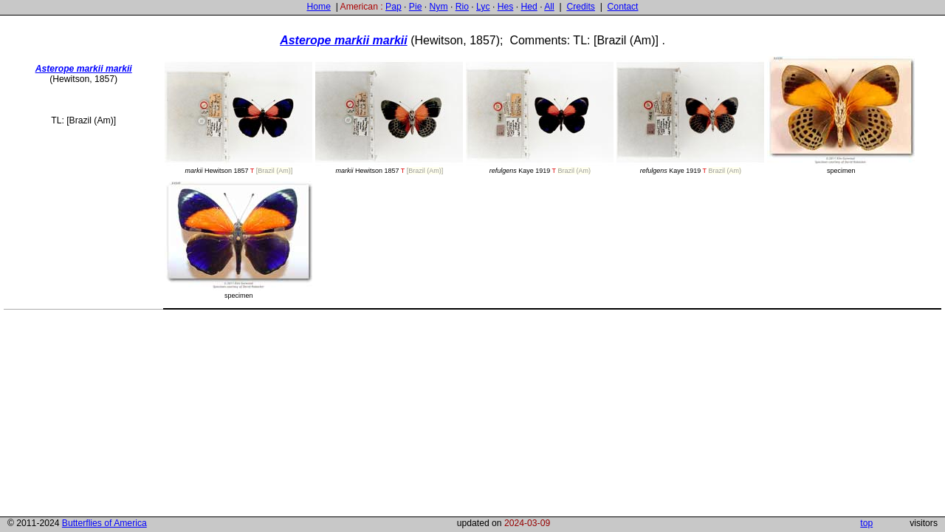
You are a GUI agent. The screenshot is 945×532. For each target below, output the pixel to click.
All (549, 6)
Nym (439, 6)
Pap (393, 6)
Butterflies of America (104, 523)
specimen (841, 115)
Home (318, 6)
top (866, 523)
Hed (528, 6)
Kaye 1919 (540, 117)
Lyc (482, 6)
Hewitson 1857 (238, 117)
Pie (415, 6)
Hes (506, 6)
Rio (462, 6)
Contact (623, 6)
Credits (580, 6)
